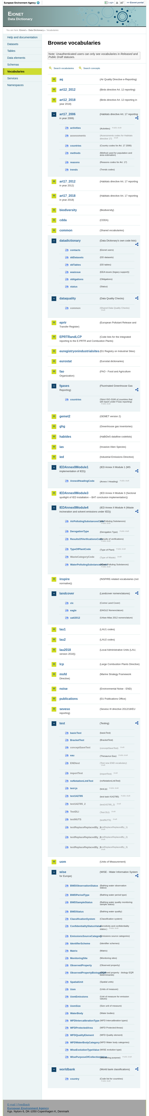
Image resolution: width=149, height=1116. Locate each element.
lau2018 (65, 649)
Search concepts (91, 68)
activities (75, 127)
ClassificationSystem (82, 918)
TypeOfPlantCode (80, 549)
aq (61, 79)
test (62, 723)
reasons (75, 162)
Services (12, 78)
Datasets (12, 44)
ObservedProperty (81, 965)
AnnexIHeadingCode (82, 480)
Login (110, 2)
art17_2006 (67, 114)
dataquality (67, 298)
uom (62, 861)
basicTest (75, 732)
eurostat (65, 361)
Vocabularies (15, 71)
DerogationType (79, 531)
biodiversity (68, 210)
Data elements (16, 57)
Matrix (73, 950)
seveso (64, 709)
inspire (64, 579)
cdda (63, 220)
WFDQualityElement (82, 1035)
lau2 (62, 639)
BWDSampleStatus (81, 902)
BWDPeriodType (79, 894)
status (73, 286)
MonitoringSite (78, 958)
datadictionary (70, 240)
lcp (61, 664)
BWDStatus (77, 911)
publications (68, 698)
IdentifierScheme (80, 943)
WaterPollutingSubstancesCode (84, 564)
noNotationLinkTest (81, 780)
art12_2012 (67, 89)
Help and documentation (22, 37)
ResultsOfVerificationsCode (84, 539)
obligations (76, 279)
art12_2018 (67, 99)
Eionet (22, 30)
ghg (62, 426)
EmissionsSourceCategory (84, 936)
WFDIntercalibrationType (84, 1020)
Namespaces (15, 85)
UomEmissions (79, 996)
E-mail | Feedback (18, 1104)
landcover (66, 593)
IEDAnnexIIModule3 (73, 493)
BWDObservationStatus (84, 885)
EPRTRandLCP (70, 336)
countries (75, 145)
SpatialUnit (76, 981)
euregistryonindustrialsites (79, 351)
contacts (75, 250)
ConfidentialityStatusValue (84, 926)
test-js (73, 788)
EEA (23, 3)
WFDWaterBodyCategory (84, 1042)
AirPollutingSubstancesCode (84, 521)
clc (72, 603)
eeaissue (75, 272)
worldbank (67, 1069)
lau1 (62, 629)
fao (61, 371)
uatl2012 (75, 617)
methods (75, 153)
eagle (73, 610)
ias (61, 446)
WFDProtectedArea (81, 1027)
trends (74, 169)
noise (63, 688)
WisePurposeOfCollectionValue (84, 1056)
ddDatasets (76, 257)
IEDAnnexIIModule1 (73, 467)
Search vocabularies (64, 68)
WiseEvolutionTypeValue (84, 1049)
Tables (11, 50)
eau (72, 755)
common (65, 230)
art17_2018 (67, 195)
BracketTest (77, 740)
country (74, 1078)
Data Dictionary (36, 30)
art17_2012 (67, 181)
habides (65, 436)
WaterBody (76, 1013)
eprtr (62, 322)
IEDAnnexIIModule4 (73, 507)
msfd (63, 674)
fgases (64, 385)
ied (61, 457)
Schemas (13, 64)
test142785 (76, 796)
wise (62, 872)
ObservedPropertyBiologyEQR (84, 972)
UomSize (75, 1005)
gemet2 (64, 416)
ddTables (75, 264)
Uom (72, 989)
